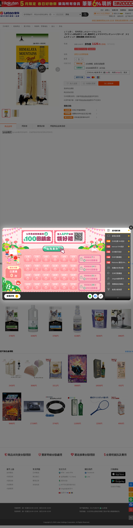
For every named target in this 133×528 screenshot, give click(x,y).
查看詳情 (10, 296)
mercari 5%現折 (118, 246)
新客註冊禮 (118, 236)
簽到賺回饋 (118, 230)
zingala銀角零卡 (118, 278)
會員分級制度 (118, 289)
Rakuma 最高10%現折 (118, 262)
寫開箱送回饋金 (118, 284)
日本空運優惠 (118, 273)
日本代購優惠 (118, 257)
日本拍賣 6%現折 (118, 241)
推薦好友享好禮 (118, 267)
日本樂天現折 (118, 252)
